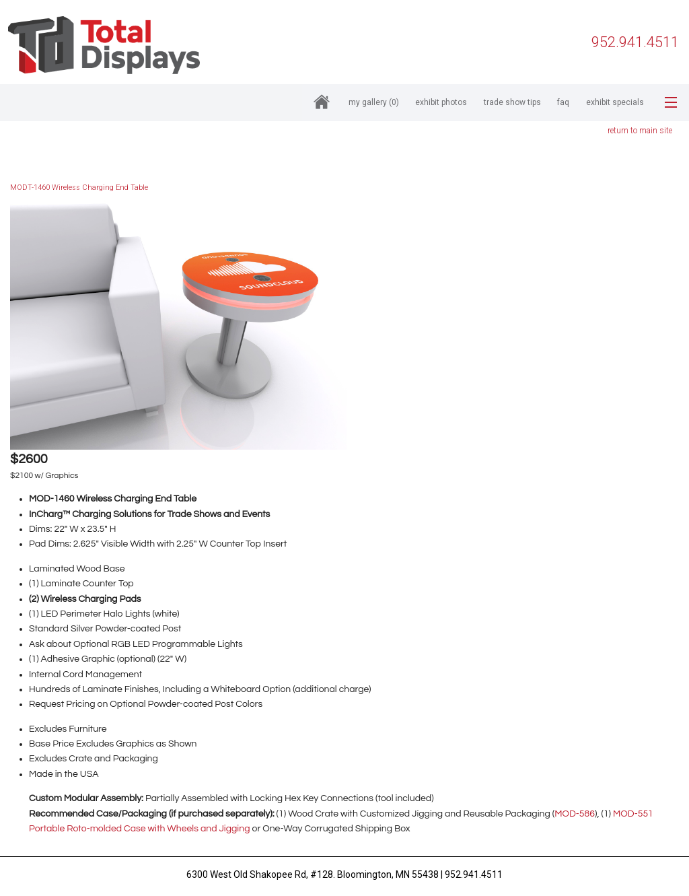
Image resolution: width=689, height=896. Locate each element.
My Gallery (374, 102)
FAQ (563, 102)
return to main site (640, 130)
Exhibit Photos (441, 102)
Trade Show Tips (512, 102)
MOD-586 (574, 814)
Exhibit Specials (615, 102)
